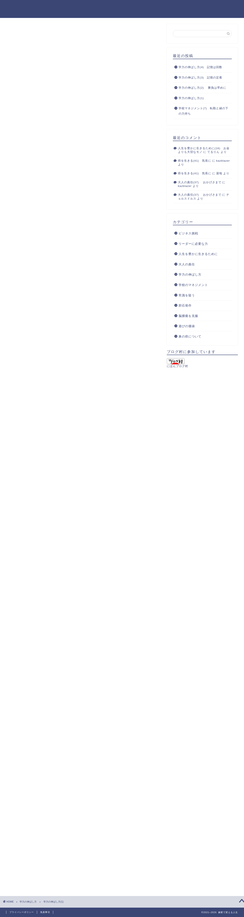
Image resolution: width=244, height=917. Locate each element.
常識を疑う (187, 295)
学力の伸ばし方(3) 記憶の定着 (200, 77)
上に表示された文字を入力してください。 (37, 830)
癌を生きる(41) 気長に (194, 160)
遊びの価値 (187, 326)
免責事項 (45, 912)
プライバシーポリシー (21, 912)
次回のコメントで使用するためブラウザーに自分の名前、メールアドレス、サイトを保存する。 (81, 814)
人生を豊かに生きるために (198, 254)
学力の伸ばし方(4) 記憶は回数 (200, 67)
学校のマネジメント (193, 285)
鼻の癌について (190, 336)
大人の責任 (187, 264)
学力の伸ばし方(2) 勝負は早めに (202, 87)
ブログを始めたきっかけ (193, 6)
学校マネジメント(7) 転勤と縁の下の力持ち (204, 111)
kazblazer (223, 160)
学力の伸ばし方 (22, 32)
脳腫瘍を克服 (188, 316)
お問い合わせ (227, 6)
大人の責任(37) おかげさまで (199, 182)
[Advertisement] (83, 284)
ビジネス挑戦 (188, 233)
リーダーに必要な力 (193, 243)
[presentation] (32, 857)
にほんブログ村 (177, 363)
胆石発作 (185, 305)
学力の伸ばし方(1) (191, 98)
